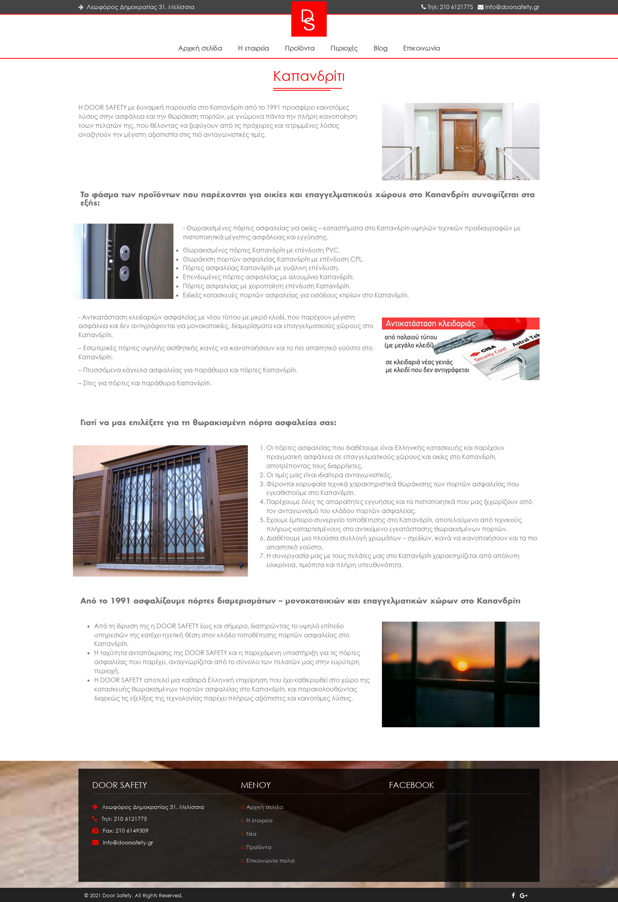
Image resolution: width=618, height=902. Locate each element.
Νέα (251, 833)
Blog (380, 48)
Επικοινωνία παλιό (270, 860)
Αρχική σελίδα (200, 48)
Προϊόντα (300, 48)
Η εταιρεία (253, 48)
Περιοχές (344, 48)
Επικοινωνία (421, 48)
